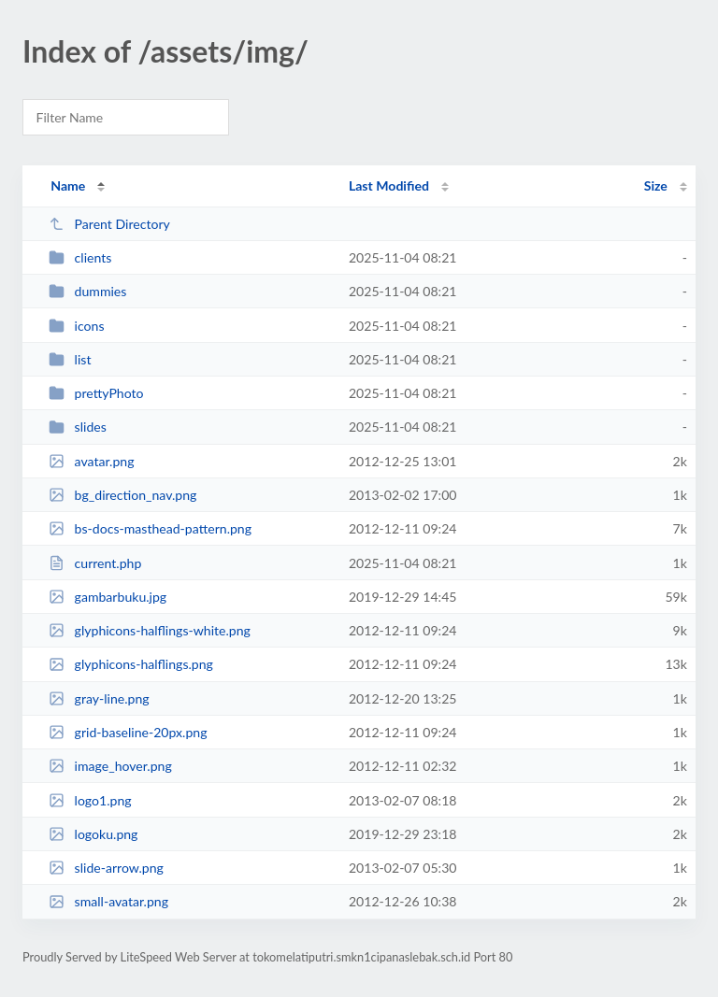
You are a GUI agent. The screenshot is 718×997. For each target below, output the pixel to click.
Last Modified (389, 185)
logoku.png (93, 834)
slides (78, 426)
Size (656, 185)
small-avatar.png (108, 901)
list (70, 359)
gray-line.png (99, 698)
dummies (87, 291)
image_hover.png (110, 766)
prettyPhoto (96, 393)
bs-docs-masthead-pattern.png (150, 528)
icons (76, 326)
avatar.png (91, 461)
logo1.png (90, 800)
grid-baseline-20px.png (128, 732)
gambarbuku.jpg (107, 597)
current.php (95, 563)
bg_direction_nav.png (122, 495)
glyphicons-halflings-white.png (150, 630)
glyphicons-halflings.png (131, 664)
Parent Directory (109, 224)
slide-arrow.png (106, 868)
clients (80, 257)
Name (67, 185)
